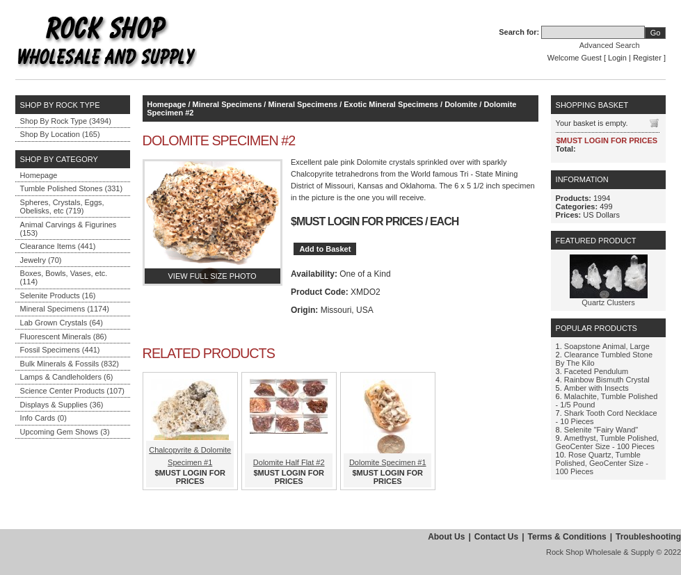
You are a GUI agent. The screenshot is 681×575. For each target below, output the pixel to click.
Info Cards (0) (43, 418)
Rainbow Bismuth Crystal (607, 379)
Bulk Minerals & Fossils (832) (69, 363)
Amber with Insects (596, 388)
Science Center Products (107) (72, 391)
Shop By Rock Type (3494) (65, 121)
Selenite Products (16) (58, 295)
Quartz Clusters (608, 302)
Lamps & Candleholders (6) (66, 377)
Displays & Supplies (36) (62, 404)
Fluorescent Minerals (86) (63, 336)
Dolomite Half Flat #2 (289, 462)
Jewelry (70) (41, 260)
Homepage (39, 175)
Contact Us (496, 537)
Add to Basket (325, 249)
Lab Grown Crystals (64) (61, 322)
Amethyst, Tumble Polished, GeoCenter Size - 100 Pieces (607, 442)
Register (647, 58)
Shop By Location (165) (60, 134)
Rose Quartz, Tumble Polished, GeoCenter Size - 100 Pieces (602, 463)
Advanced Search (609, 45)
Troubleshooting (648, 537)
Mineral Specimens (227, 104)
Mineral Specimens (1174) (64, 309)
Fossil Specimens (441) (60, 350)
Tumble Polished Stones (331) (71, 188)
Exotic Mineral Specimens (391, 104)
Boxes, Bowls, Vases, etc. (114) (64, 277)
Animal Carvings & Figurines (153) (68, 228)
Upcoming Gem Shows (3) (65, 432)
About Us (446, 537)
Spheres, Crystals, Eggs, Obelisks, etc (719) (62, 206)
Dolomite (460, 104)
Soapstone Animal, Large (607, 346)
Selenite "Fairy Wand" (601, 430)
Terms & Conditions (567, 537)
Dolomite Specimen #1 (387, 462)
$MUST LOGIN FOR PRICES (357, 221)
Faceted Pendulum (596, 371)
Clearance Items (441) (58, 246)
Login (617, 58)
